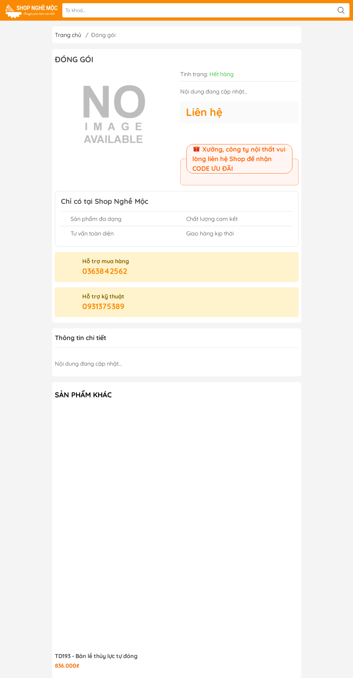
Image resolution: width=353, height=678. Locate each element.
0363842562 (104, 271)
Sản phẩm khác (83, 394)
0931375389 (103, 306)
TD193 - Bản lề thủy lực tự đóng (96, 656)
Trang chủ (68, 34)
